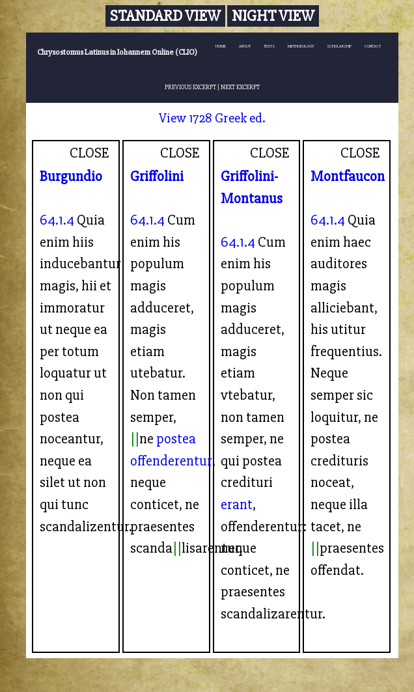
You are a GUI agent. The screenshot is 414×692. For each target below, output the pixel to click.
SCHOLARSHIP (339, 46)
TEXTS (269, 46)
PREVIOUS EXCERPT (190, 87)
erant (237, 504)
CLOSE (89, 153)
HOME (220, 46)
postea (176, 439)
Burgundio (71, 176)
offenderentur (171, 461)
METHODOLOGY (301, 46)
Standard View (165, 16)
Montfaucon (347, 176)
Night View (273, 16)
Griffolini (157, 176)
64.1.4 (57, 220)
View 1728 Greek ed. (212, 118)
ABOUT (245, 46)
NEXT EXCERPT (240, 87)
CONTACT (373, 46)
